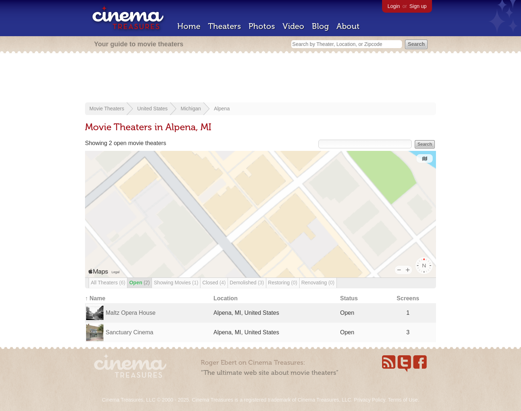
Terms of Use (403, 400)
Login (393, 6)
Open (139, 282)
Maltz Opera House (131, 313)
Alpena (222, 108)
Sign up (418, 6)
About (348, 26)
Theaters (224, 26)
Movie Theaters (106, 108)
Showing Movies (176, 282)
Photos (262, 26)
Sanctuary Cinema (129, 332)
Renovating (318, 282)
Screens (408, 298)
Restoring (282, 282)
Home (188, 26)
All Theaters (108, 282)
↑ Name (95, 298)
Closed (214, 282)
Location (225, 298)
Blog (320, 26)
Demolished (247, 282)
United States (152, 108)
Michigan (191, 108)
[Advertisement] (260, 78)
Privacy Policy (369, 400)
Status (349, 298)
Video (293, 26)
